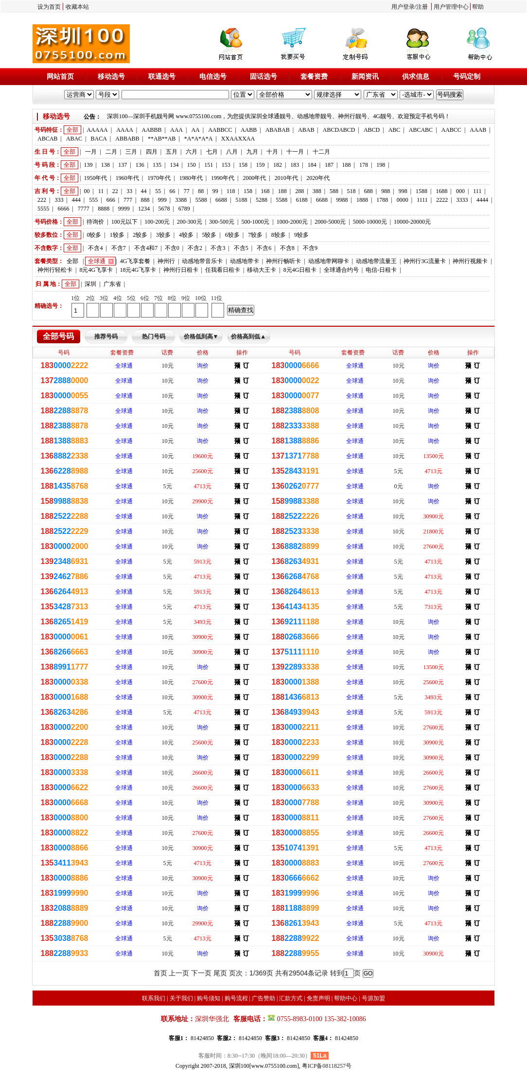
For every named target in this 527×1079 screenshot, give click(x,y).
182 (277, 164)
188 (346, 164)
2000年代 (254, 178)
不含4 (95, 248)
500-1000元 (255, 221)
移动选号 (111, 76)
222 (41, 199)
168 (265, 191)
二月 (111, 151)
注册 (422, 6)
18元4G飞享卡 (138, 269)
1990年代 (222, 178)
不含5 (241, 248)
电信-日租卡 (381, 269)
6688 (221, 199)
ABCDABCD (339, 129)
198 (380, 164)
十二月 (321, 151)
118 (231, 191)
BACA (99, 138)
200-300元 (189, 221)
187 (329, 164)
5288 (261, 199)
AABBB (151, 129)
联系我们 (153, 998)
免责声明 (318, 998)
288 (299, 191)
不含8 (287, 248)
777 (127, 199)
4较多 (186, 234)
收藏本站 (77, 6)
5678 (164, 208)
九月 (252, 151)
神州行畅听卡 (283, 261)
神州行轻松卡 (54, 269)
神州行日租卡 (180, 269)
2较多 (140, 234)
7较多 (255, 234)
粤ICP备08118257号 (326, 1065)
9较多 (301, 234)
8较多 (278, 234)
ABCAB (47, 138)
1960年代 (127, 178)
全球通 (96, 261)
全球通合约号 (341, 269)
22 (115, 191)
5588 (201, 199)
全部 (72, 129)
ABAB (306, 129)
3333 (462, 199)
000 (460, 191)
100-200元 (157, 221)
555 (93, 199)
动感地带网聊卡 (328, 261)
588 (334, 191)
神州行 (166, 261)
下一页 (201, 973)
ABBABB (127, 138)
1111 (422, 199)
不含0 (172, 248)
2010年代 (286, 178)
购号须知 (208, 998)
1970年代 (159, 178)
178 (363, 164)
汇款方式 (290, 998)
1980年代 (191, 178)
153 (226, 164)
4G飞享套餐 (135, 261)
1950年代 (95, 178)
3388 (181, 199)
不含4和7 (146, 248)
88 (201, 191)
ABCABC (421, 129)
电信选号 (213, 76)
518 (351, 191)
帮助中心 (345, 998)
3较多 (163, 234)
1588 (421, 191)
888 (145, 199)
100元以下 (124, 221)
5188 (241, 199)
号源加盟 (373, 998)
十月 (272, 151)
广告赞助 (263, 998)
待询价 (95, 221)
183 (294, 164)
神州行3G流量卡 (425, 261)
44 (144, 191)
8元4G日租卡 (300, 269)
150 (191, 164)
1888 (362, 199)
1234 (144, 208)
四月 (152, 151)
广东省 (112, 284)
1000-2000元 (292, 221)
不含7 (118, 248)
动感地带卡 (244, 261)
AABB (249, 129)
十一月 (295, 151)
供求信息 (415, 76)
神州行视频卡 (470, 261)
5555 (43, 208)
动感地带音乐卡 (202, 261)
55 (158, 191)
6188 (302, 199)
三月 (131, 151)
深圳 (90, 284)
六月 (191, 151)
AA (195, 129)
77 (187, 191)
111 (477, 191)
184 (312, 164)
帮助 (478, 6)
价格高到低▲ (248, 336)
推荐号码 (106, 336)
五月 (171, 151)
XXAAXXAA (238, 138)
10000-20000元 (412, 221)
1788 (382, 199)
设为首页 (49, 6)
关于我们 (181, 998)
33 (129, 191)
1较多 (117, 234)
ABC (394, 129)
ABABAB (277, 129)
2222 (442, 199)
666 (110, 199)
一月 (91, 151)
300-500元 (221, 221)
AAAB (478, 129)
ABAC (74, 138)
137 (122, 164)
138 (105, 164)
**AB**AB (162, 138)
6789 (184, 208)
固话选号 (263, 76)
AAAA (124, 129)
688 (368, 191)
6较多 (232, 234)
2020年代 (318, 178)
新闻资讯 (365, 76)
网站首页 (60, 76)
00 (86, 191)
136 (140, 164)
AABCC (451, 129)
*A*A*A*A (198, 138)
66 (172, 191)
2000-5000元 (330, 221)
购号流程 (236, 998)
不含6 (264, 248)
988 (385, 191)
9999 (124, 208)
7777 (83, 208)
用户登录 (403, 6)
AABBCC (220, 129)
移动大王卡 (261, 269)
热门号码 (153, 336)
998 (403, 191)
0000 (402, 199)
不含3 (218, 248)
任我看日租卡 (222, 269)
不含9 (310, 248)
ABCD (372, 129)
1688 (441, 191)
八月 (232, 151)
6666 (63, 208)
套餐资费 (314, 76)
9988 (342, 199)
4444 (482, 199)
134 (174, 164)
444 (76, 199)
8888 (103, 208)
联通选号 (162, 76)
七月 (212, 151)
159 (260, 164)
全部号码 (58, 336)
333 (58, 199)
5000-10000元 (370, 221)
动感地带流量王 (376, 261)
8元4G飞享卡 (96, 269)
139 (88, 164)
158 (243, 164)
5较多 (209, 234)
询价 (203, 365)
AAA (176, 129)
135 (157, 164)
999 (162, 199)
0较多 (94, 234)
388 (317, 191)
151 (208, 164)
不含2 (195, 248)
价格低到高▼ (201, 336)
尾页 (220, 973)
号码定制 (466, 76)
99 (215, 191)
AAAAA (97, 129)
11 (101, 191)
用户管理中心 (451, 6)
